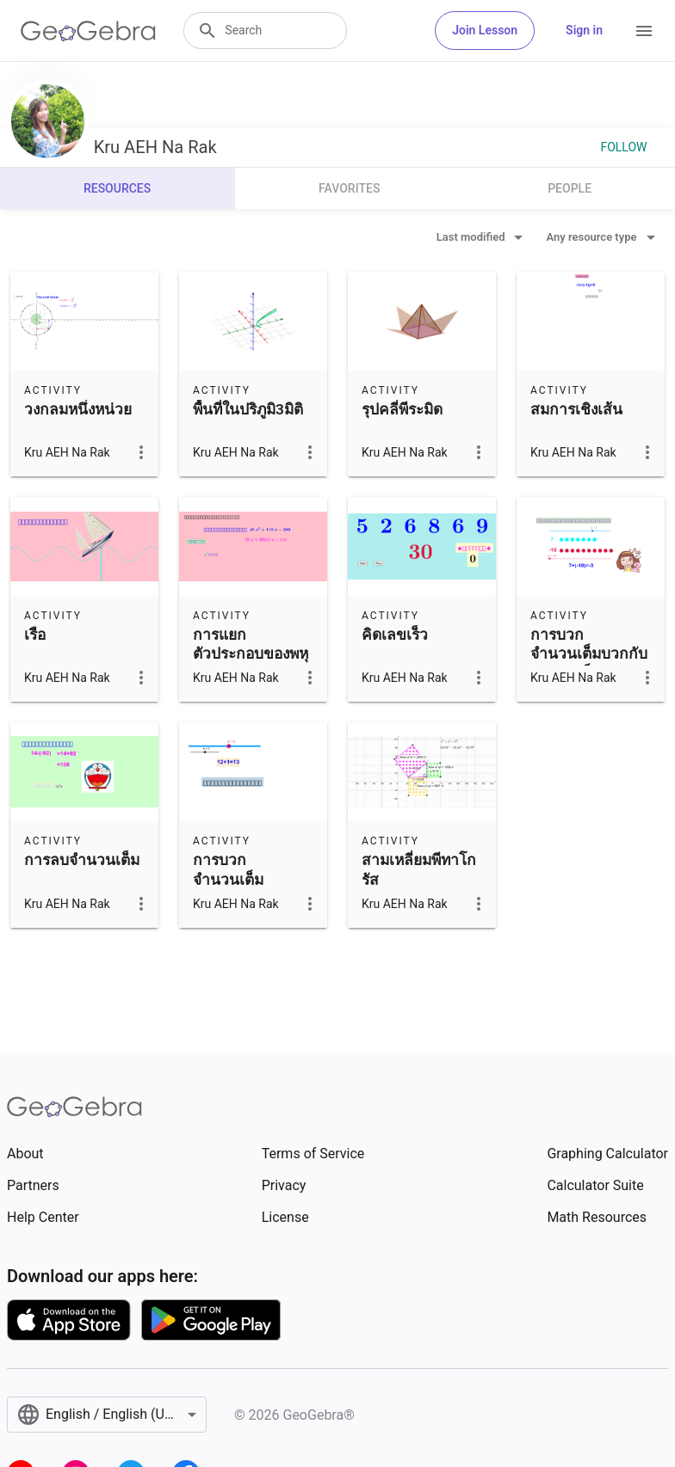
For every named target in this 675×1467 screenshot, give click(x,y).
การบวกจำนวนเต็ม (228, 869)
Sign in (584, 30)
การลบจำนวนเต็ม (81, 860)
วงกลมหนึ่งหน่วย (78, 409)
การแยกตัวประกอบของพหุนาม (250, 654)
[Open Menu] (644, 31)
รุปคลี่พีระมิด (402, 409)
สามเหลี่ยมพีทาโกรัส (419, 869)
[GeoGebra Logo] (88, 31)
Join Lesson (484, 30)
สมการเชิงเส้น (576, 409)
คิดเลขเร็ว (395, 634)
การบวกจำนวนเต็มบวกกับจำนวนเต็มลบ (588, 654)
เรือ (35, 634)
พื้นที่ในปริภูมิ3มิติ (248, 409)
